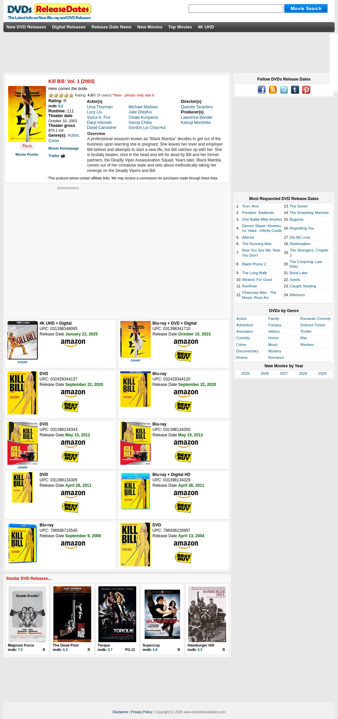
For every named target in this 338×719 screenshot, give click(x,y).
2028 (303, 373)
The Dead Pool (65, 645)
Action (241, 319)
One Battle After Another (262, 219)
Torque (104, 645)
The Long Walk (254, 273)
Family (273, 319)
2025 (245, 373)
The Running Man (256, 244)
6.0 (65, 650)
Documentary (247, 351)
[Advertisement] (63, 253)
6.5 (200, 650)
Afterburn (297, 295)
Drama (241, 357)
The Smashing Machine (309, 213)
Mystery (275, 351)
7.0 (20, 650)
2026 (265, 373)
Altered (248, 237)
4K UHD (206, 26)
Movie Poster (27, 154)
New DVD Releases (26, 26)
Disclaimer (120, 712)
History (274, 331)
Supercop (151, 645)
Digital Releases (69, 26)
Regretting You (302, 228)
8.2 (60, 106)
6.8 (155, 650)
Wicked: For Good (257, 280)
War (303, 338)
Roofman (249, 286)
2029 (322, 373)
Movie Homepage (63, 148)
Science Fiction (312, 325)
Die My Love (300, 237)
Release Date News (112, 26)
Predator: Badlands (258, 213)
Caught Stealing (303, 286)
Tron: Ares (250, 206)
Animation (244, 331)
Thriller (306, 331)
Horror (273, 338)
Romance (276, 357)
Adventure (244, 325)
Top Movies (180, 26)
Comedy (243, 338)
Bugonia (296, 219)
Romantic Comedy (315, 319)
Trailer (56, 156)
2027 (284, 373)
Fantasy (275, 325)
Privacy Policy (141, 712)
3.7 (110, 650)
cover (22, 362)
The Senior (299, 206)
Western (307, 345)
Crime (241, 345)
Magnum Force (21, 645)
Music (273, 345)
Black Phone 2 (254, 264)
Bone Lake (299, 273)
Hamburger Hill (201, 645)
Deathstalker (300, 244)
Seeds (295, 280)
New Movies (149, 26)
